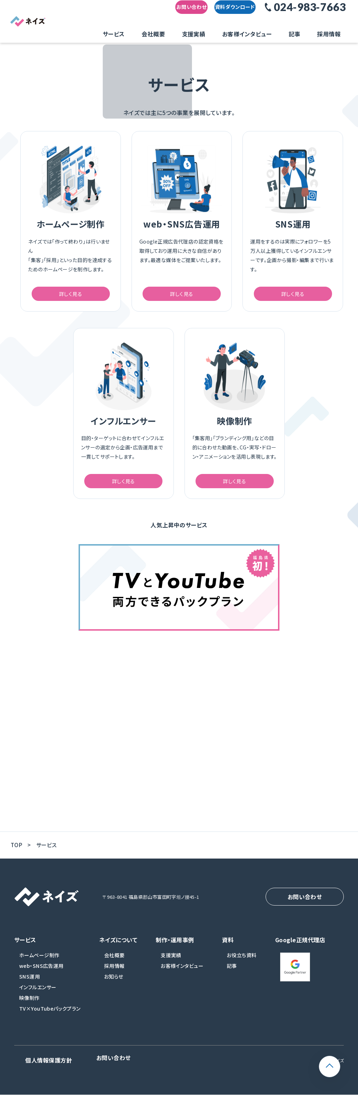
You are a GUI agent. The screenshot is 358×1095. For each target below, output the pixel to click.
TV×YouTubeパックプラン (50, 1015)
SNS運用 (29, 983)
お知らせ (113, 983)
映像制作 (29, 1004)
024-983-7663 (310, 13)
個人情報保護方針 (33, 1064)
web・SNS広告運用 (41, 972)
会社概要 (188, 33)
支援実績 (217, 33)
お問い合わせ (173, 13)
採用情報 (318, 33)
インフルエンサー (37, 993)
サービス (159, 33)
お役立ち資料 (242, 961)
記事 (294, 33)
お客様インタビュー (258, 33)
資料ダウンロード (231, 13)
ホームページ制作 (39, 961)
